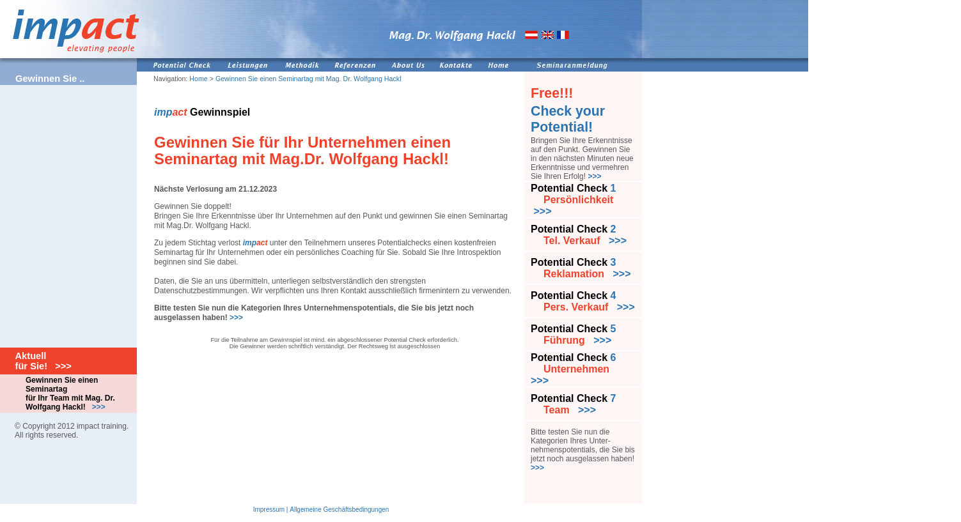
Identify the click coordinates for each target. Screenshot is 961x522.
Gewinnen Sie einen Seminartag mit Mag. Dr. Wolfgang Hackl (308, 78)
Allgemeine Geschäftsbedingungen (339, 509)
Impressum (269, 509)
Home (198, 78)
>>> (236, 317)
